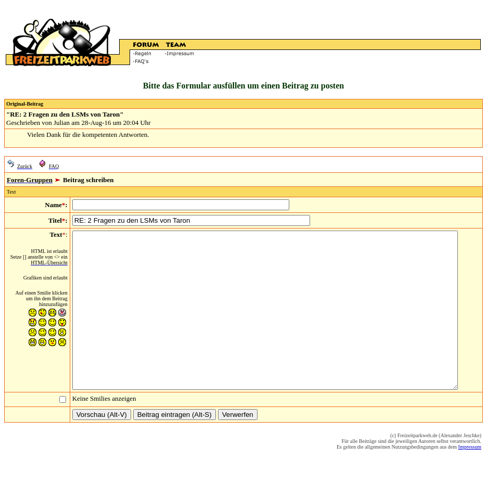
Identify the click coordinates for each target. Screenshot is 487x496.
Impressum (469, 478)
